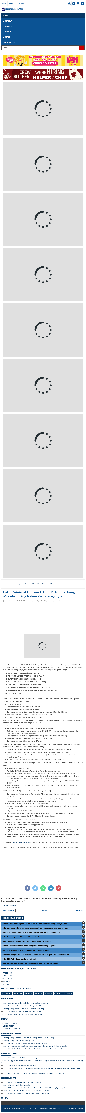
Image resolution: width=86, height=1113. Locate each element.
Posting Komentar (10, 905)
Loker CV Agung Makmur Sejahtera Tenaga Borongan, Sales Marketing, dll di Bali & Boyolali (35, 1046)
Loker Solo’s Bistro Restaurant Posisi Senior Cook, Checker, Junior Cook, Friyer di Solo (33, 1049)
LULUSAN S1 (7, 37)
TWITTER (6, 981)
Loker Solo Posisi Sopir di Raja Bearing (16, 1085)
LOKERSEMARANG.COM (21, 842)
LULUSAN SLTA (7, 26)
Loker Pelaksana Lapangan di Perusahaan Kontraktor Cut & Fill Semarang (30, 963)
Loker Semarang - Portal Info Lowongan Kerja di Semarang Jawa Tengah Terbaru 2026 (36, 1108)
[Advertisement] (43, 618)
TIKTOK (6, 984)
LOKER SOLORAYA (10, 1023)
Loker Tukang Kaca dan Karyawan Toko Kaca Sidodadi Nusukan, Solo (27, 1043)
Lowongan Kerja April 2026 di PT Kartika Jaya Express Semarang (26, 950)
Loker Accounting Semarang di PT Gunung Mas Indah (22, 1011)
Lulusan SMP (18, 993)
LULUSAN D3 (7, 32)
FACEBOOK (7, 973)
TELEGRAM (7, 979)
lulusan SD (68, 993)
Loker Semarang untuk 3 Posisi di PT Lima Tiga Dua (21, 937)
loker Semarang (28, 601)
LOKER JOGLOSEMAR (11, 1029)
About (4, 4)
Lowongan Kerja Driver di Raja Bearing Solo (18, 1041)
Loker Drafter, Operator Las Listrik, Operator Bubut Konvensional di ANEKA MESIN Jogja (34, 1073)
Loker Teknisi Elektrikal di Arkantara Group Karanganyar (22, 1082)
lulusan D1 (28, 993)
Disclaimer (21, 4)
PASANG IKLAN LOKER (9, 42)
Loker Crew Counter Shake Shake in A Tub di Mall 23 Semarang (25, 1003)
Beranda (44, 910)
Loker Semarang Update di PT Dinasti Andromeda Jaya (22, 1014)
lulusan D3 (50, 601)
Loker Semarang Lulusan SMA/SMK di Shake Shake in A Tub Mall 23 (27, 1093)
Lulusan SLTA (7, 993)
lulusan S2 (58, 993)
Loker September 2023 (39, 601)
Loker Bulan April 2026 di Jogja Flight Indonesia (19, 1065)
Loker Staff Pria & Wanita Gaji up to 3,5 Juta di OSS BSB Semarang (27, 941)
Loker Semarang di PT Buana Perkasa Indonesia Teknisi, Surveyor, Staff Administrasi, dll (35, 955)
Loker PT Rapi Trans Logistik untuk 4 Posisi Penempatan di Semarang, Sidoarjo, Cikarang (35, 924)
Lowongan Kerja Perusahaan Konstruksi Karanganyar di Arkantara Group (28, 1038)
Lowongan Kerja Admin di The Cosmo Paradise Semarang (23, 1009)
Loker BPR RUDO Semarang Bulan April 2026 (19, 959)
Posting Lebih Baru (8, 910)
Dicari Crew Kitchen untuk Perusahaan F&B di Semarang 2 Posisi (26, 1090)
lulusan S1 (57, 601)
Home (6, 15)
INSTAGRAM (7, 976)
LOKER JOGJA (8, 1026)
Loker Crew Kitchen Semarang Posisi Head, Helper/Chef (23, 1006)
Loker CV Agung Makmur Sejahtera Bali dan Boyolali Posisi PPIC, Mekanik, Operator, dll (34, 1088)
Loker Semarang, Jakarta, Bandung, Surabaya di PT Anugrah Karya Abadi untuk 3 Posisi (35, 928)
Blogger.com (79, 1108)
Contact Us (12, 4)
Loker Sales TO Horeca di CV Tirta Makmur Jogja (20, 1058)
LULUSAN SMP (7, 21)
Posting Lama (79, 910)
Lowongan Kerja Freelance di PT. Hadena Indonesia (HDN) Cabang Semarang (31, 932)
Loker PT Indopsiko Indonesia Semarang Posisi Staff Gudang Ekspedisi (29, 946)
